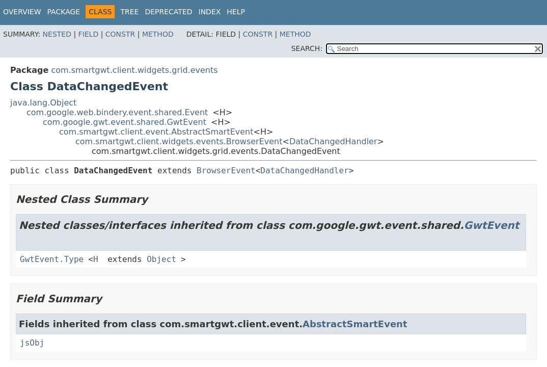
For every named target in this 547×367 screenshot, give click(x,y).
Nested (57, 34)
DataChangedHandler (333, 141)
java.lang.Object (43, 103)
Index (210, 12)
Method (158, 34)
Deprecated (168, 12)
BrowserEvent (226, 170)
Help (236, 12)
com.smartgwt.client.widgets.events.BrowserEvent (179, 141)
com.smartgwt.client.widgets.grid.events (134, 70)
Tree (129, 12)
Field (88, 34)
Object (161, 259)
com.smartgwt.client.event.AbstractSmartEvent (156, 132)
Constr (120, 34)
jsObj (32, 343)
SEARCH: (306, 48)
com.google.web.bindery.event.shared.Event (117, 112)
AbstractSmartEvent (355, 324)
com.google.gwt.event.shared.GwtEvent (124, 122)
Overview (22, 12)
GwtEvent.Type (52, 259)
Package (63, 12)
